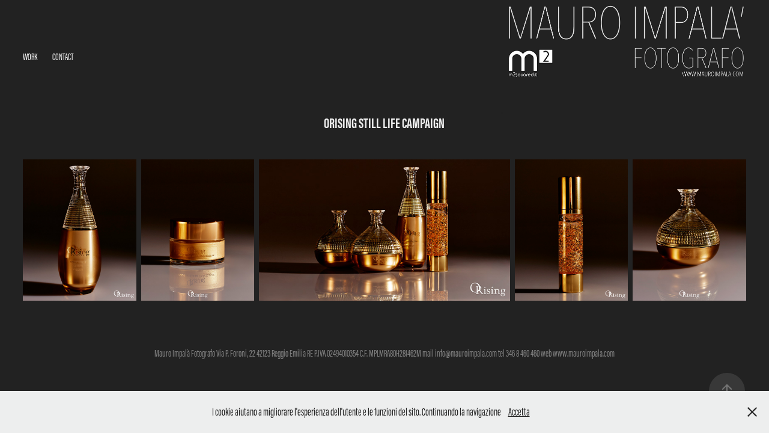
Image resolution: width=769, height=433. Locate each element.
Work (30, 57)
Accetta (519, 412)
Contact (62, 57)
